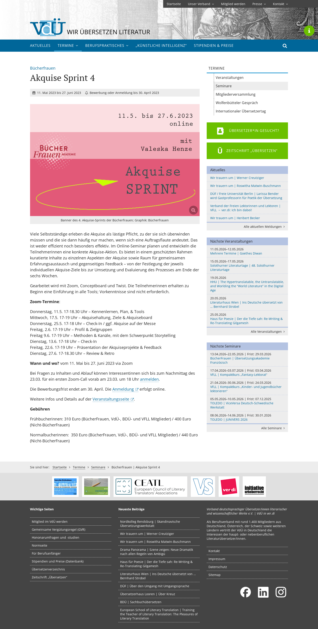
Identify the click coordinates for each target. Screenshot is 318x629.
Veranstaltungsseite (111, 399)
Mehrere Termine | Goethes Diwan (247, 251)
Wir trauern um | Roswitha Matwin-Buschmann (245, 186)
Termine (68, 45)
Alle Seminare (273, 428)
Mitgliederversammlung (236, 94)
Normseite (39, 545)
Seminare (224, 86)
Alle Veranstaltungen (268, 331)
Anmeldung (123, 389)
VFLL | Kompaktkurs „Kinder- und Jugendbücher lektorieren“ (247, 386)
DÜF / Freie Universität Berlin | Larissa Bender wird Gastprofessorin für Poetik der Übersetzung (246, 196)
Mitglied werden (233, 4)
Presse (259, 4)
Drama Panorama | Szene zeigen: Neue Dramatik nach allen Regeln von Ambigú (156, 551)
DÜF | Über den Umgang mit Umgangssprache (154, 586)
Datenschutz (217, 567)
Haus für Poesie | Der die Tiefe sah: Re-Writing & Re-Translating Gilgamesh (247, 318)
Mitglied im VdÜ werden (50, 521)
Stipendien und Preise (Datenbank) (57, 561)
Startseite (174, 4)
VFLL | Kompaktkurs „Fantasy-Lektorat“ (247, 372)
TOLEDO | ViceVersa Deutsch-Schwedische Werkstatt (247, 403)
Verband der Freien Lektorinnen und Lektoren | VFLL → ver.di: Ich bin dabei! (245, 208)
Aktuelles (40, 45)
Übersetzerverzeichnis (48, 569)
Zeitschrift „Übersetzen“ (49, 577)
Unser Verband (201, 4)
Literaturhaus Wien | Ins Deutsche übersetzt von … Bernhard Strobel (247, 302)
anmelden (149, 379)
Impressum (216, 559)
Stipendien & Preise (214, 45)
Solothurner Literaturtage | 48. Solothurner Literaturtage (247, 265)
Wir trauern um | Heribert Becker (235, 218)
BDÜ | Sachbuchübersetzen (140, 602)
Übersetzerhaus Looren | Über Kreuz (147, 594)
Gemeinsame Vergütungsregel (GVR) (58, 529)
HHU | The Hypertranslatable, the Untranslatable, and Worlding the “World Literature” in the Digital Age (247, 284)
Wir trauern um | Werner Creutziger (237, 178)
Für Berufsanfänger (46, 553)
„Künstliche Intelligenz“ (161, 45)
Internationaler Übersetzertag (241, 111)
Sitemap (214, 575)
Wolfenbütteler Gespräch (237, 102)
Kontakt (280, 4)
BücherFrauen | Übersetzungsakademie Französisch (247, 358)
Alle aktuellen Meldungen (265, 226)
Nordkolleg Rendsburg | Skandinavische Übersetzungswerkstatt (150, 523)
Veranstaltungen (230, 77)
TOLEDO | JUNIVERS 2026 (247, 417)
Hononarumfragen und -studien (55, 537)
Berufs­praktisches (107, 45)
